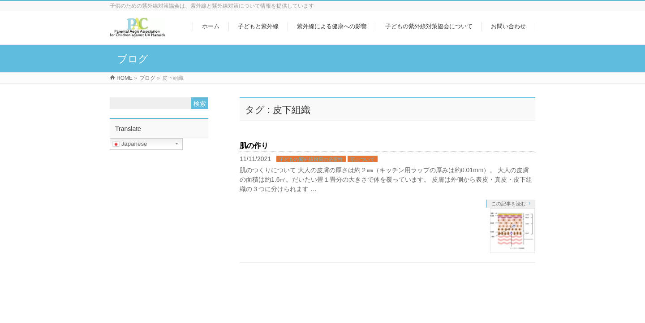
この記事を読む (508, 203)
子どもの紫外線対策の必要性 (311, 159)
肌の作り (254, 145)
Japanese (129, 144)
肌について (362, 159)
